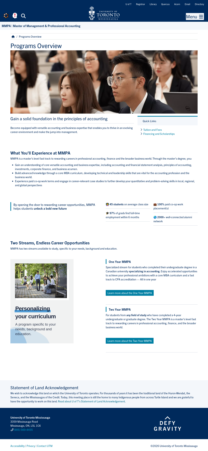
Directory (199, 4)
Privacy (31, 444)
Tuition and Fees (152, 129)
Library (153, 4)
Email (187, 4)
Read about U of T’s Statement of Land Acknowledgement (91, 401)
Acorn (177, 4)
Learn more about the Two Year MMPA (129, 340)
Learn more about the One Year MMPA (129, 293)
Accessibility (17, 444)
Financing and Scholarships (159, 133)
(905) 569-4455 (23, 429)
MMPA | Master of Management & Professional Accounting (41, 26)
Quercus (165, 4)
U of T (128, 4)
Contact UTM (45, 444)
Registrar (140, 4)
